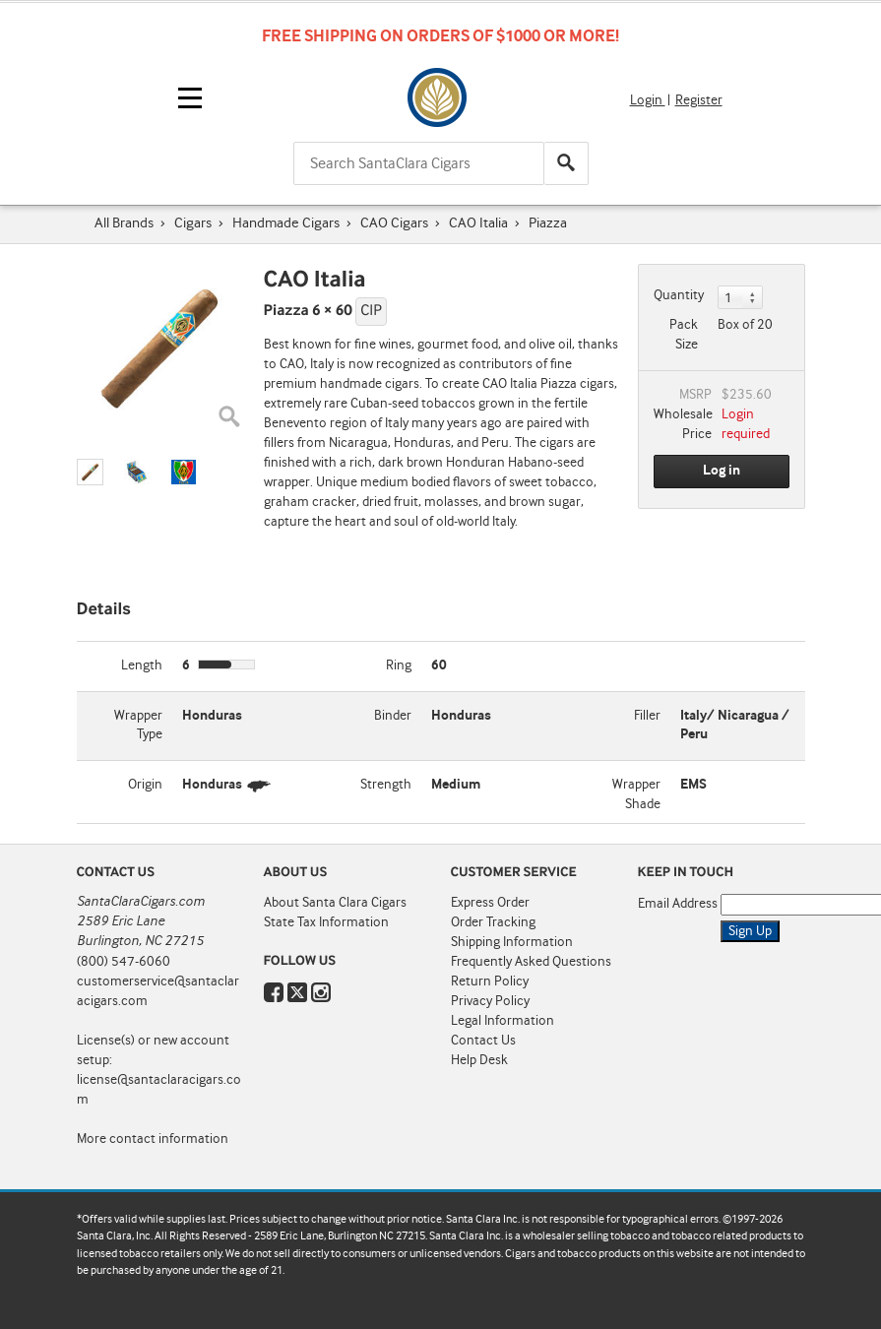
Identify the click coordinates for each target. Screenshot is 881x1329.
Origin (145, 784)
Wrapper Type (138, 725)
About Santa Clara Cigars (335, 903)
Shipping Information (512, 942)
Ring (398, 665)
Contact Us (483, 1040)
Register (699, 100)
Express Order (490, 903)
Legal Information (502, 1021)
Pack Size (683, 334)
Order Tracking (493, 922)
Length (141, 665)
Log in (721, 470)
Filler (647, 716)
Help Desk (479, 1060)
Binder (392, 716)
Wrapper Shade (636, 794)
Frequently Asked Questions (531, 962)
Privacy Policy (490, 1001)
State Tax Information (326, 922)
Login (647, 100)
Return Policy (490, 981)
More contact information (152, 1139)
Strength (385, 784)
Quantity (679, 295)
